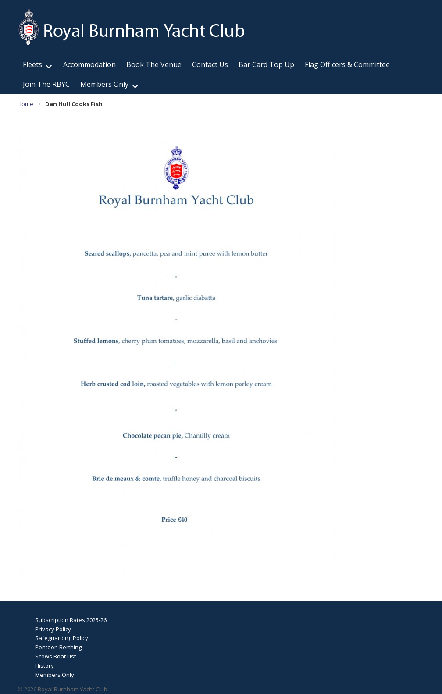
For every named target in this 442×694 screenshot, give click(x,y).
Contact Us (210, 64)
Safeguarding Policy (61, 638)
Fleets (32, 64)
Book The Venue (154, 64)
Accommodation (89, 64)
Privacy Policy (53, 629)
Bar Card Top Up (266, 64)
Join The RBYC (46, 84)
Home (25, 104)
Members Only (104, 84)
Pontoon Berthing (58, 647)
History (44, 665)
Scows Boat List (55, 656)
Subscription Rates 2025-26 (71, 620)
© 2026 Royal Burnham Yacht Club (62, 689)
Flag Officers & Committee (347, 64)
